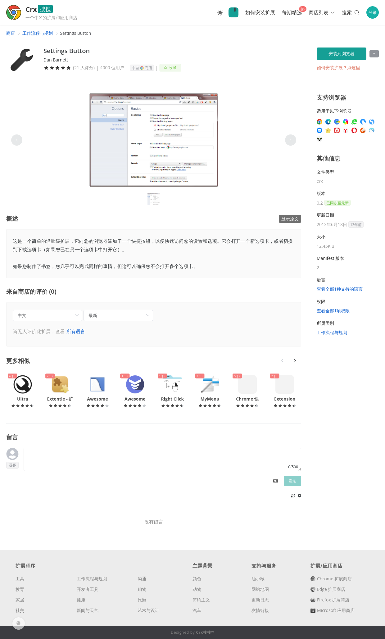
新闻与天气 (87, 610)
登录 (373, 12)
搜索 (351, 12)
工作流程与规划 (37, 33)
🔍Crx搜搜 (233, 12)
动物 (196, 589)
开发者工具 (87, 589)
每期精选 (292, 12)
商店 (10, 33)
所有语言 (75, 331)
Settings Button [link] (75, 33)
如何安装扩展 (260, 12)
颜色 (196, 579)
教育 (20, 589)
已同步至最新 (337, 203)
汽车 (196, 610)
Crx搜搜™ (205, 632)
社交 (20, 610)
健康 (81, 600)
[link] (10, 33)
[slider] (57, 68)
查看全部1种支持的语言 (340, 289)
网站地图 (260, 589)
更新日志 (260, 600)
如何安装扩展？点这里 (338, 67)
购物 (142, 589)
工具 (20, 579)
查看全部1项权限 (333, 311)
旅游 (142, 600)
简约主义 (201, 600)
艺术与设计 (148, 610)
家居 (20, 600)
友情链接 (260, 610)
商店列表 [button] (322, 12)
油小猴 (258, 579)
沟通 (142, 579)
